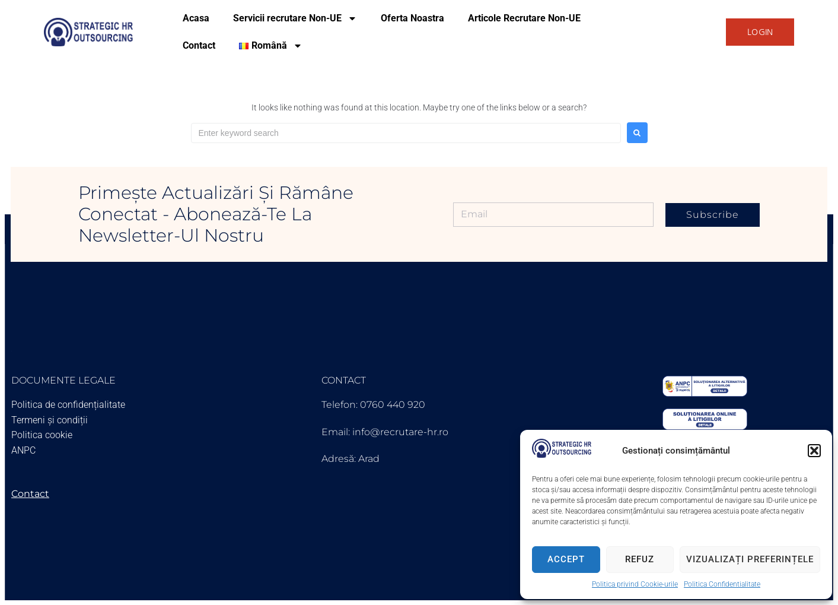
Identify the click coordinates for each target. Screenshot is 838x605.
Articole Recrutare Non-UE (524, 18)
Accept (566, 559)
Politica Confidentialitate (722, 584)
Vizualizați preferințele (750, 559)
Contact (199, 45)
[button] (814, 451)
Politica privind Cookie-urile (635, 584)
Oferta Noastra (412, 18)
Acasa (196, 18)
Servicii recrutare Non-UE (295, 18)
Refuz (639, 559)
